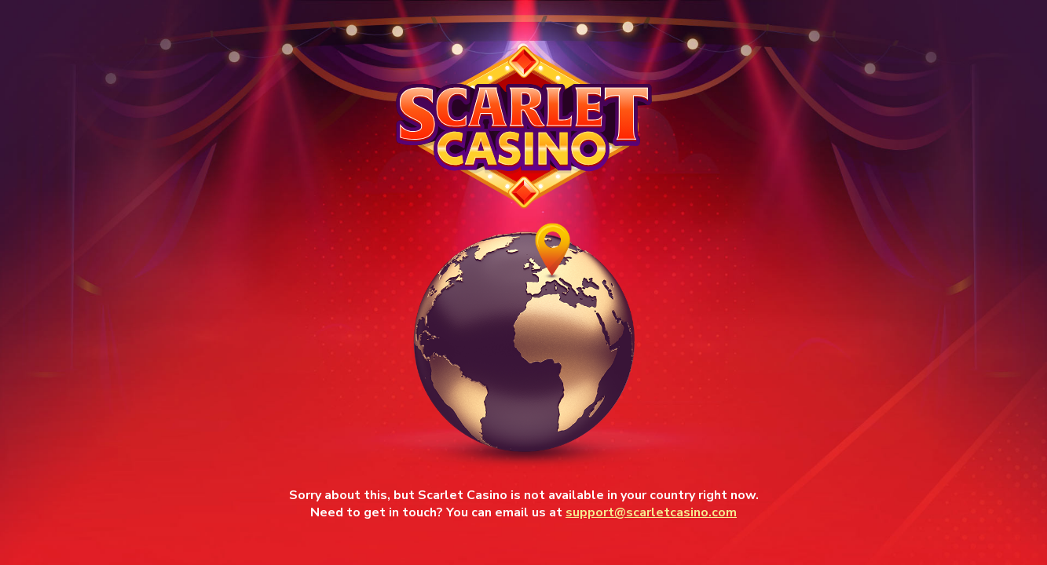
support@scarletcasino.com (651, 512)
